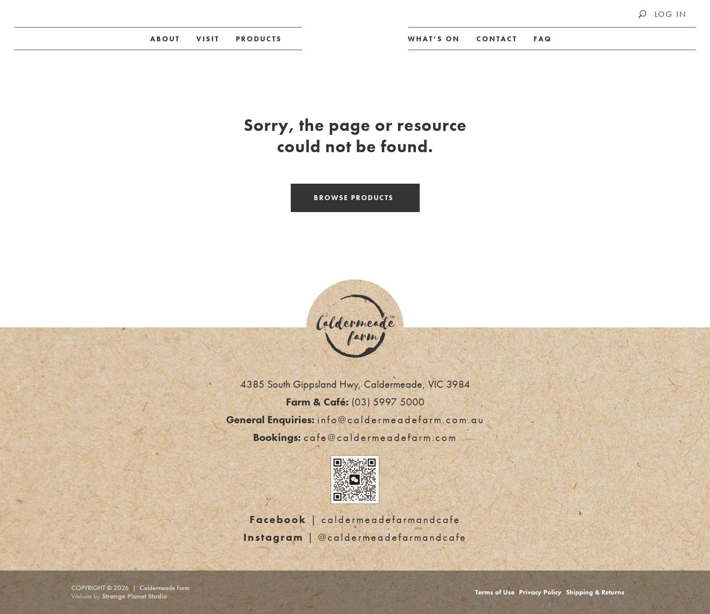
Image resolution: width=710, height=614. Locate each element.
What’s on (434, 38)
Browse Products (354, 197)
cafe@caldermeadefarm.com (380, 437)
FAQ (543, 38)
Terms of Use (495, 592)
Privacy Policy (540, 592)
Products (259, 38)
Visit (207, 38)
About (165, 38)
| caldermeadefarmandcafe (355, 519)
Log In (671, 14)
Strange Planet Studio (134, 596)
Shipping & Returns (595, 592)
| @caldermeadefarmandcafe (355, 537)
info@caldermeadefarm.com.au (400, 419)
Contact (496, 38)
